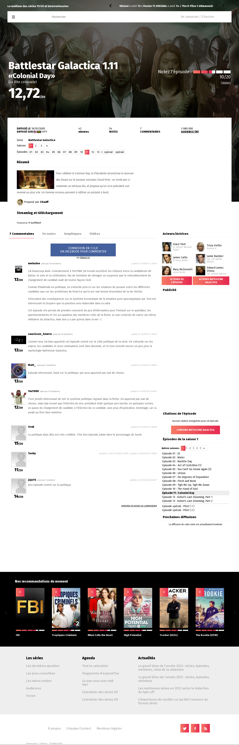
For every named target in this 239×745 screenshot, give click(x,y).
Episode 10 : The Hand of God (180, 488)
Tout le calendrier (95, 666)
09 (75, 152)
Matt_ (32, 365)
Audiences (33, 688)
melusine (34, 263)
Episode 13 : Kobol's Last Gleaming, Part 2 (187, 501)
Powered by (29, 223)
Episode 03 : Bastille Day (177, 461)
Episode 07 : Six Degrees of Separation (185, 477)
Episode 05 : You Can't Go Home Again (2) (186, 469)
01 (31, 152)
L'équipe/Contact (78, 728)
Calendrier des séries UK (100, 699)
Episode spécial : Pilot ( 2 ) (178, 510)
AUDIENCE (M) (190, 131)
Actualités (146, 658)
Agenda (88, 658)
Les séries (34, 658)
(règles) (226, 82)
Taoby (32, 453)
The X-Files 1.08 (153, 6)
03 (42, 152)
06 (59, 152)
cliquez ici (85, 257)
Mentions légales (109, 728)
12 (92, 152)
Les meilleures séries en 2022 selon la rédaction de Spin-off (173, 690)
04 (47, 152)
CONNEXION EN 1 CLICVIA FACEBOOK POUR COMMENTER (83, 249)
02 (36, 152)
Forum (30, 696)
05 (53, 152)
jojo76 (32, 479)
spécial (108, 152)
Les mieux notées (39, 681)
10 (81, 152)
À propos (54, 728)
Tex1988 (33, 391)
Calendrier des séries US (100, 692)
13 (98, 152)
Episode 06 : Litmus (174, 473)
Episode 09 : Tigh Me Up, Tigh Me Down (185, 485)
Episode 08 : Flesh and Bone (179, 481)
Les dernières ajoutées (42, 666)
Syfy (44, 131)
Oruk (31, 426)
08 (70, 152)
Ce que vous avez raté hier (98, 682)
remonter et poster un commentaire (139, 505)
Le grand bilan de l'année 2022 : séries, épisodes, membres (173, 679)
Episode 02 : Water (173, 457)
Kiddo (124, 6)
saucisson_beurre (40, 334)
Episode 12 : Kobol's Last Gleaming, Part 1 (187, 497)
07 (64, 152)
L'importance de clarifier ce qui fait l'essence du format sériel (173, 701)
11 (87, 152)
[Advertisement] (187, 182)
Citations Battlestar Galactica (195, 430)
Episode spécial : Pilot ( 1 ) (178, 506)
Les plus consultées (40, 673)
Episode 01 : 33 (171, 453)
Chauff (44, 202)
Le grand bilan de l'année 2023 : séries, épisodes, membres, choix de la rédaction (173, 667)
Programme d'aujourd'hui (100, 673)
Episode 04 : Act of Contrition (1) (181, 465)
